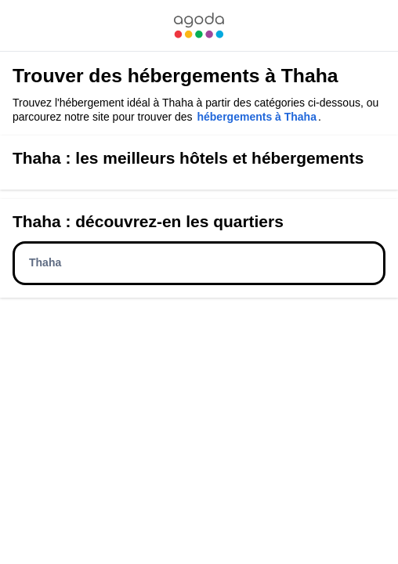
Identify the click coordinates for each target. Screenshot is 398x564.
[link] (199, 25)
